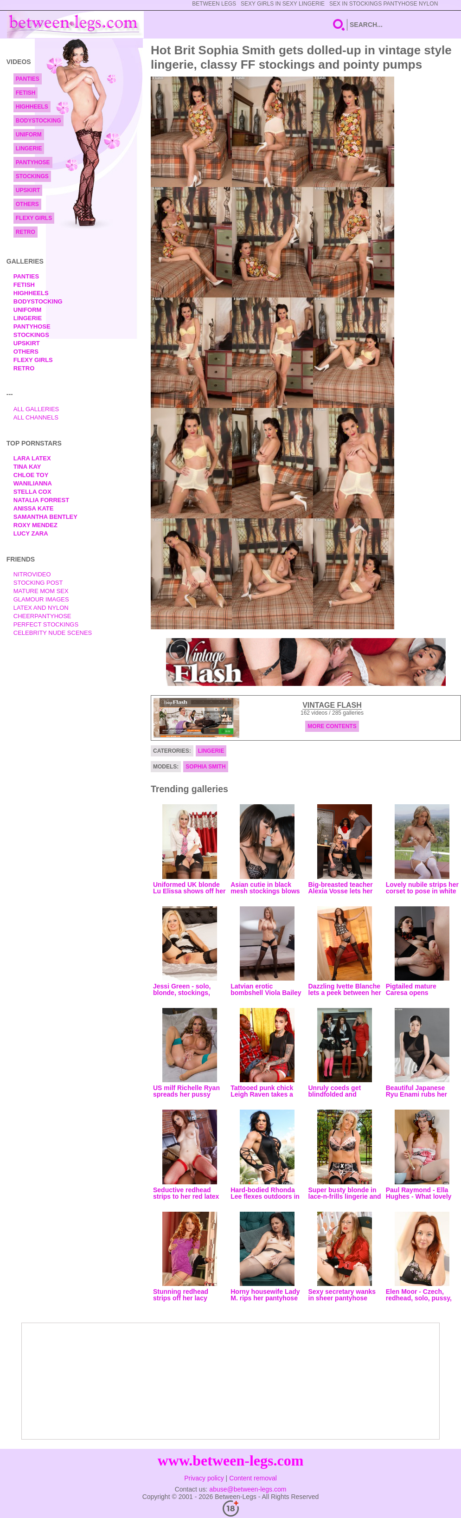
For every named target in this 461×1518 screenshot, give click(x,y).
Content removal (253, 1478)
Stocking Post (38, 582)
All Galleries (36, 409)
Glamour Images (41, 599)
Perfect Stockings (45, 624)
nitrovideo (32, 574)
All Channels (35, 417)
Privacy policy (204, 1478)
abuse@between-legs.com (247, 1489)
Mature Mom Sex (41, 591)
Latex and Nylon (41, 607)
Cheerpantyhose (42, 616)
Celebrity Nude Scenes (52, 632)
